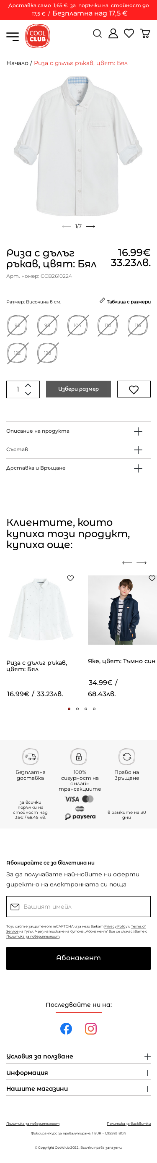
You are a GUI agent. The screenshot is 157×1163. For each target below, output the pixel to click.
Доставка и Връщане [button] (36, 468)
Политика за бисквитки (129, 1123)
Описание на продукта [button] (37, 431)
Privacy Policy (115, 926)
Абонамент (78, 958)
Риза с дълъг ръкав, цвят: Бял (81, 63)
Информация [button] (27, 1073)
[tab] (78, 431)
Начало (17, 63)
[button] (69, 709)
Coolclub (62, 1147)
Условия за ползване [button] (39, 1056)
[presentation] (127, 563)
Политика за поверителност (32, 936)
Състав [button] (17, 449)
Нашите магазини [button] (37, 1089)
